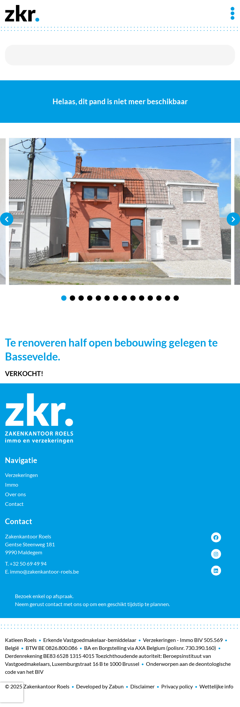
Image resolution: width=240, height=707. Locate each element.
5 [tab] (98, 298)
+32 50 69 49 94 (28, 563)
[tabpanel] (120, 211)
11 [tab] (150, 298)
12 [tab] (159, 298)
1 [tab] (63, 298)
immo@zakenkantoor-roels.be (44, 571)
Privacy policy (177, 686)
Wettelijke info (216, 686)
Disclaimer (142, 686)
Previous (6, 219)
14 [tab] (176, 298)
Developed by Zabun (100, 686)
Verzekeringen (21, 475)
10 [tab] (141, 298)
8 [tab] (124, 298)
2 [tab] (72, 298)
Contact (14, 504)
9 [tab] (133, 298)
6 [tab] (107, 298)
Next (233, 219)
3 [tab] (81, 298)
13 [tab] (167, 298)
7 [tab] (115, 298)
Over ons (15, 494)
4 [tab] (89, 298)
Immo (11, 484)
